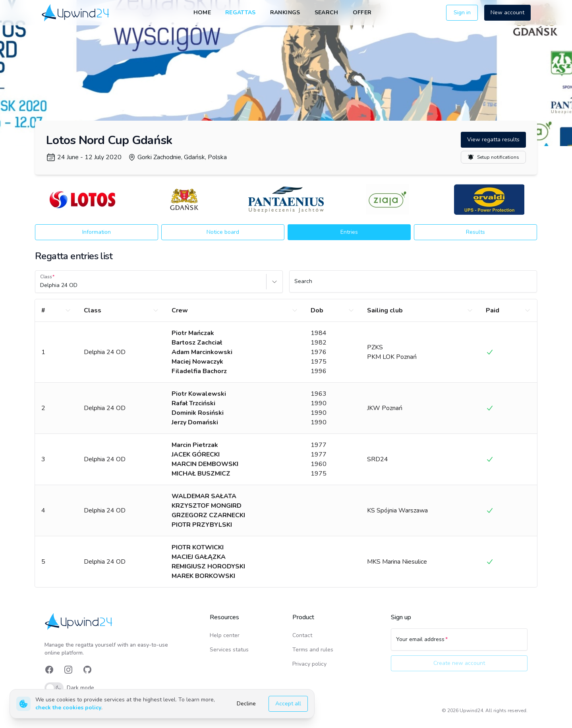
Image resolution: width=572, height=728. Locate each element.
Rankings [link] (285, 12)
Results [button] (475, 232)
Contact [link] (302, 635)
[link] (76, 12)
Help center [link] (225, 635)
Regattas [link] (240, 12)
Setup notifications (493, 157)
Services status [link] (229, 649)
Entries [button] (349, 232)
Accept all (288, 703)
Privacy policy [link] (309, 664)
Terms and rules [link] (312, 649)
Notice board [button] (223, 232)
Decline (246, 703)
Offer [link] (362, 12)
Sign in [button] (462, 12)
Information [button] (96, 232)
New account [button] (507, 12)
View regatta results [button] (493, 139)
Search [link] (326, 12)
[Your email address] (459, 643)
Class (46, 276)
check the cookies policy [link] (68, 707)
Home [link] (202, 12)
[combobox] (41, 285)
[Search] (413, 285)
